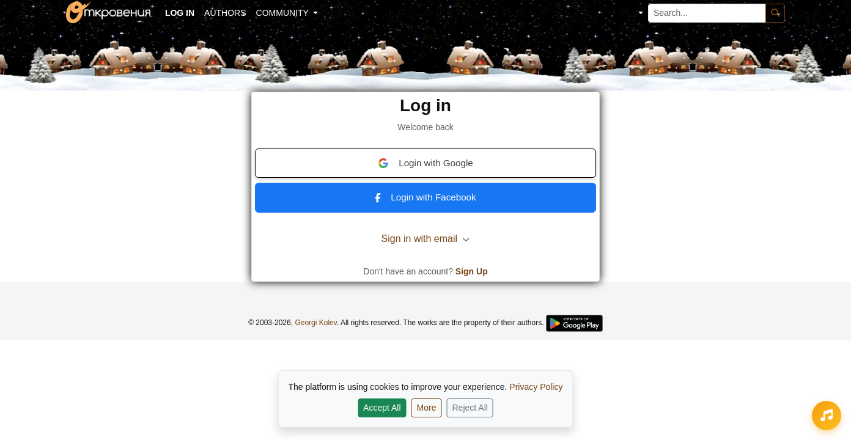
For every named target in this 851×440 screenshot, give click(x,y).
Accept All (381, 408)
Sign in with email (425, 238)
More (427, 408)
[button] (632, 13)
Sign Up (471, 271)
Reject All (470, 408)
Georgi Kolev (315, 322)
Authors (225, 13)
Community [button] (283, 13)
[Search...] (707, 13)
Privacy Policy (535, 387)
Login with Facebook (425, 197)
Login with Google (425, 163)
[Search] (775, 13)
